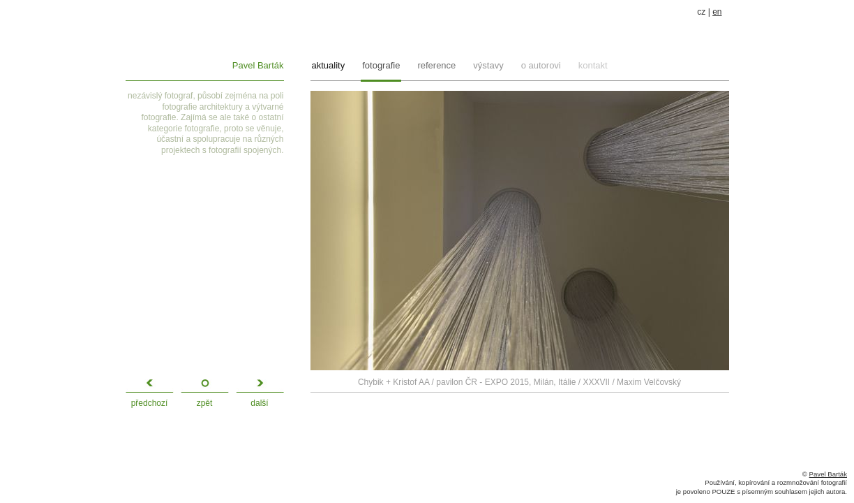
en (716, 12)
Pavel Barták (258, 65)
